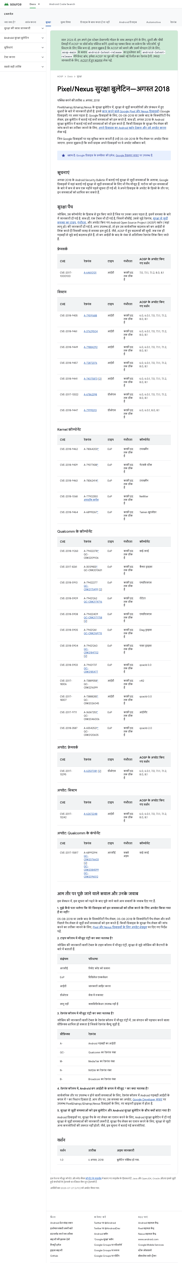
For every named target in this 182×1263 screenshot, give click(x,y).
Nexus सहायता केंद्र (147, 1233)
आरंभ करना (30, 22)
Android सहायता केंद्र (148, 1222)
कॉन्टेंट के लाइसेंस (93, 1178)
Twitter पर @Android (105, 1222)
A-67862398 (90, 394)
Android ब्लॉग (101, 1233)
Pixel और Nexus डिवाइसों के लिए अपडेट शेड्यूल (120, 927)
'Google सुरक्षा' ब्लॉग (103, 1239)
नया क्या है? (9, 22)
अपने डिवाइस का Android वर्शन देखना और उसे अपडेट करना (132, 128)
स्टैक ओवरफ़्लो (145, 1250)
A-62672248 (90, 813)
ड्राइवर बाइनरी (56, 1250)
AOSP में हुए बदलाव (91, 60)
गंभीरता (81, 222)
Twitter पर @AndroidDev (107, 1228)
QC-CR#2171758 (93, 617)
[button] (20, 28)
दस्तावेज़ (8, 13)
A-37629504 (91, 331)
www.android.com (148, 1239)
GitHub (54, 1255)
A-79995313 (90, 410)
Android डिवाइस (128, 22)
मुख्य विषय (66, 22)
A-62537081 (90, 771)
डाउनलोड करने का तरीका (61, 1233)
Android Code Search (62, 4)
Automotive (153, 22)
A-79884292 (91, 347)
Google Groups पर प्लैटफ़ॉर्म (108, 1244)
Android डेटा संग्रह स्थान (61, 1222)
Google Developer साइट (147, 1099)
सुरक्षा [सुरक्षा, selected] (48, 22)
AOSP (60, 76)
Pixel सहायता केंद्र (146, 1228)
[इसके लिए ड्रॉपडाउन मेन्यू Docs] (40, 4)
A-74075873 (91, 378)
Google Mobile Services (151, 1244)
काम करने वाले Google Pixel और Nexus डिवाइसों (130, 111)
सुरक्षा (79, 76)
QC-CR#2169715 (93, 633)
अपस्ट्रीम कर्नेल (91, 499)
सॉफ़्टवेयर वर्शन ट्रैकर (147, 1255)
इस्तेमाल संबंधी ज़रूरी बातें (61, 1228)
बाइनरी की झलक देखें (60, 1239)
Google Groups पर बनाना (106, 1250)
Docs (70, 76)
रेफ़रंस (173, 22)
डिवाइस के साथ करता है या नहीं (95, 22)
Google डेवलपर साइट (127, 155)
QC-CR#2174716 (93, 601)
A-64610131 (90, 272)
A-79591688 (90, 315)
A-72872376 (90, 362)
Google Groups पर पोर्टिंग (106, 1255)
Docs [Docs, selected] (33, 4)
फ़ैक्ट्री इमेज (55, 1244)
